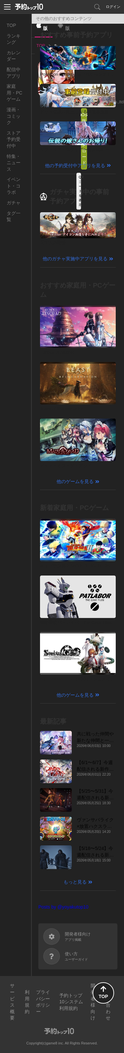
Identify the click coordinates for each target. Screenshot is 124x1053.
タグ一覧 (14, 216)
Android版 (74, 25)
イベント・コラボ (14, 186)
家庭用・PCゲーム (14, 93)
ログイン (113, 7)
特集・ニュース (14, 163)
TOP (11, 25)
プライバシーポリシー (43, 1001)
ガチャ (14, 202)
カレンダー (14, 56)
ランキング (14, 39)
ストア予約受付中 (14, 139)
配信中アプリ (14, 73)
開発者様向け (93, 1001)
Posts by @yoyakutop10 (63, 907)
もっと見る (75, 882)
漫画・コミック (14, 116)
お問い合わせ (108, 1001)
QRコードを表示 (80, 191)
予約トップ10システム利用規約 (71, 1002)
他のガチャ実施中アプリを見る (75, 258)
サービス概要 (12, 1001)
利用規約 (27, 1001)
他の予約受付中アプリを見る (75, 165)
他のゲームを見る (75, 481)
